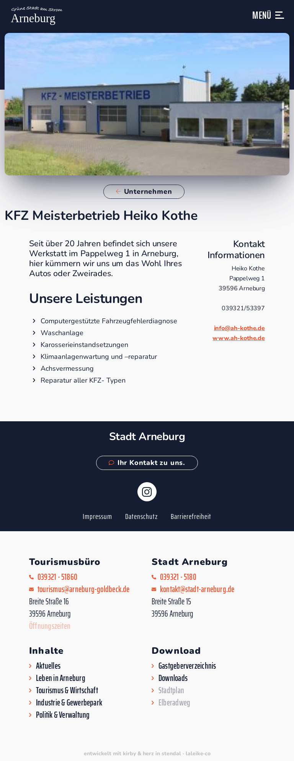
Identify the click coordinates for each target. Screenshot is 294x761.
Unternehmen (144, 191)
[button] (280, 18)
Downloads (173, 678)
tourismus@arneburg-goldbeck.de (84, 589)
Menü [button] (261, 15)
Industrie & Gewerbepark (69, 703)
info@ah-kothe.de (239, 328)
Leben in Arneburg (60, 678)
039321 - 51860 (57, 577)
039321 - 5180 (178, 577)
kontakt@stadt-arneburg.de (197, 589)
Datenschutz (141, 516)
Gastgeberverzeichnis (187, 666)
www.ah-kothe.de (238, 338)
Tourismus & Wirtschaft (67, 690)
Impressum (97, 516)
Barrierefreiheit (191, 516)
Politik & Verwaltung (63, 715)
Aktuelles (48, 666)
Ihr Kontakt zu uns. (147, 462)
